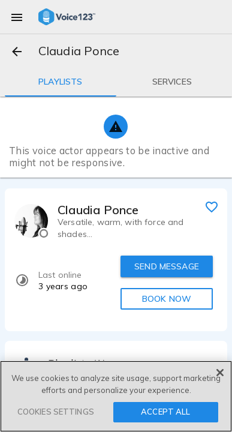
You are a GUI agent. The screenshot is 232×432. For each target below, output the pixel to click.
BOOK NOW (166, 298)
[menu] (17, 17)
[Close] (220, 373)
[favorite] (212, 206)
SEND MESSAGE (166, 266)
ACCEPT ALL (165, 411)
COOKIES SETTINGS (55, 411)
